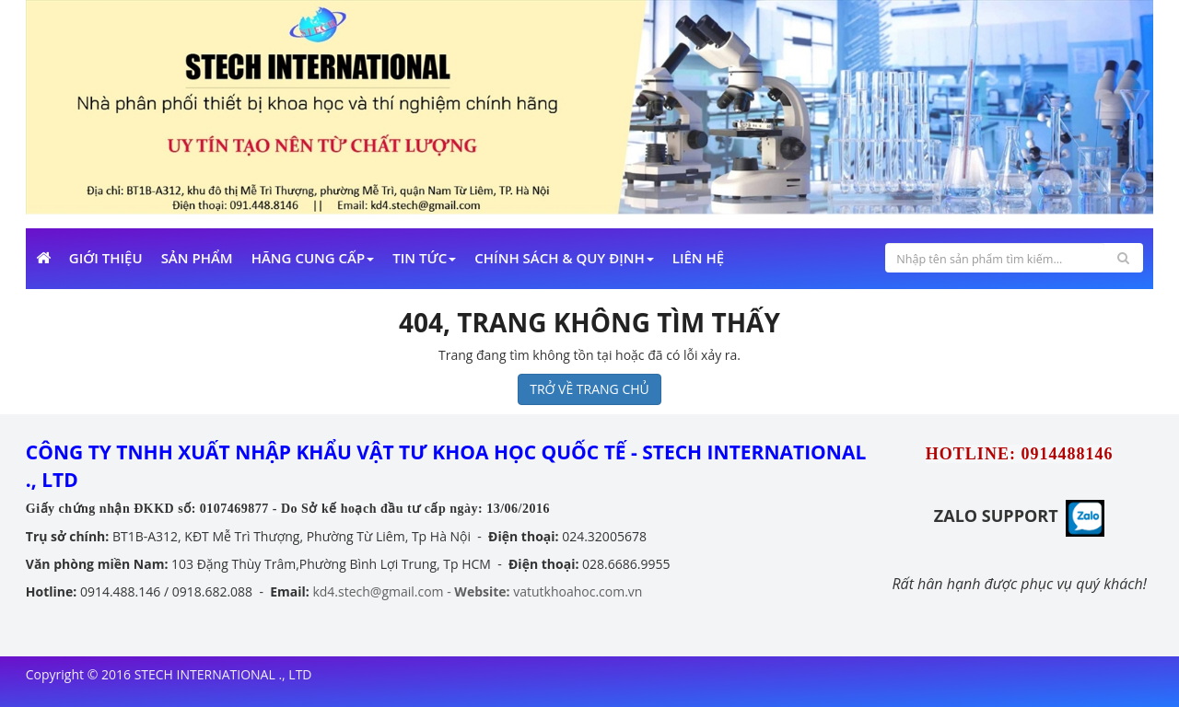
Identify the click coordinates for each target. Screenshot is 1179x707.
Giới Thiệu (106, 258)
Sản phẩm (197, 258)
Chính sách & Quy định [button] (563, 258)
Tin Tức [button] (424, 258)
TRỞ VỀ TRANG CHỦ (589, 389)
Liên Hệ (698, 258)
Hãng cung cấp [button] (313, 258)
